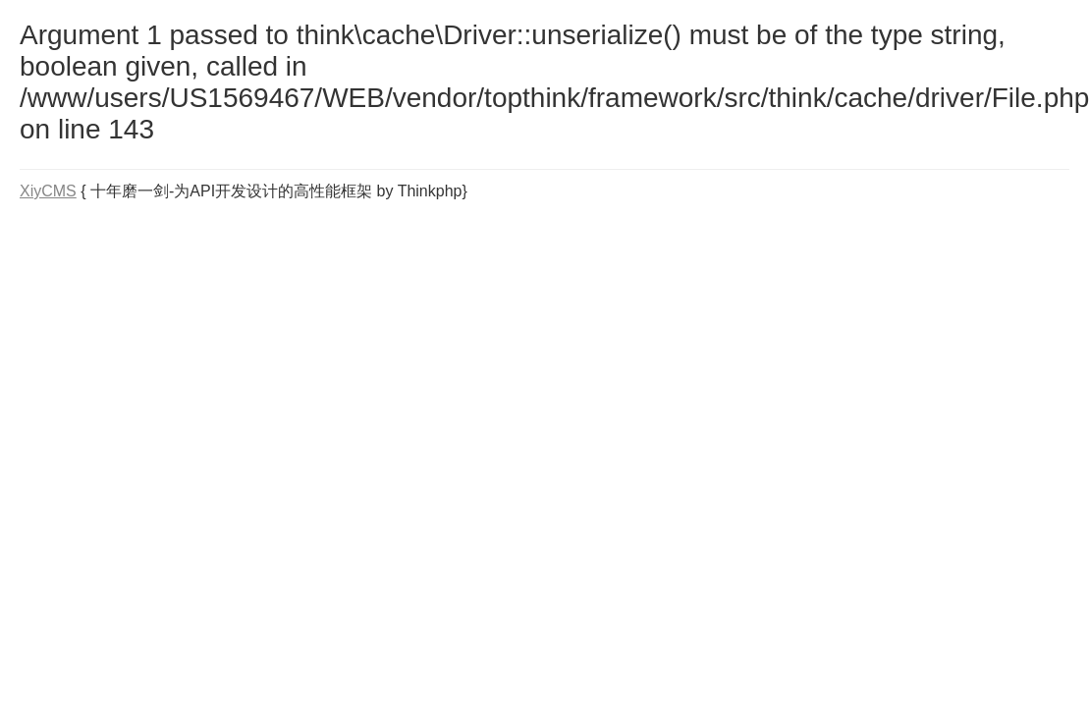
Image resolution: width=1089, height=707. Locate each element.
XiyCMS (48, 191)
